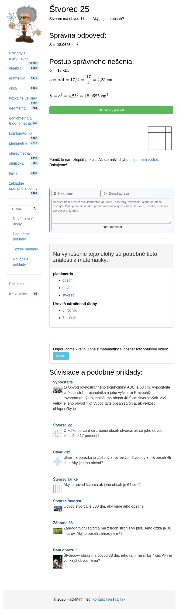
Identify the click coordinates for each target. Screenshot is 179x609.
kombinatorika (24, 135)
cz (117, 599)
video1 (61, 356)
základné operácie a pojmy (24, 187)
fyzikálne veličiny (24, 99)
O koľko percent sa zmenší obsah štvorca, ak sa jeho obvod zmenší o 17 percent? (107, 430)
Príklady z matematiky (24, 57)
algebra (24, 68)
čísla (24, 88)
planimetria (24, 143)
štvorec (68, 295)
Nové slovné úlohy (23, 221)
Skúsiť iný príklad (111, 110)
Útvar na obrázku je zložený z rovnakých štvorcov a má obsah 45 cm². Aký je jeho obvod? (112, 457)
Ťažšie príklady (25, 249)
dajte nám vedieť (144, 160)
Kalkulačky (24, 294)
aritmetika (24, 78)
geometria (24, 108)
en (110, 599)
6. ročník (69, 310)
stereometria (24, 155)
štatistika (24, 163)
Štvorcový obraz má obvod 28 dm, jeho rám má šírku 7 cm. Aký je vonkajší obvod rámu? (112, 555)
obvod (67, 288)
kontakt (99, 599)
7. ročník (69, 318)
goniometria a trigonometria (24, 121)
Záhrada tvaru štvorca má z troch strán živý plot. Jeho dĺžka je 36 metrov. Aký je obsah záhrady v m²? (112, 528)
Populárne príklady (21, 236)
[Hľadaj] (34, 209)
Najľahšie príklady (20, 261)
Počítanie (17, 284)
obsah (67, 280)
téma (24, 173)
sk (123, 599)
